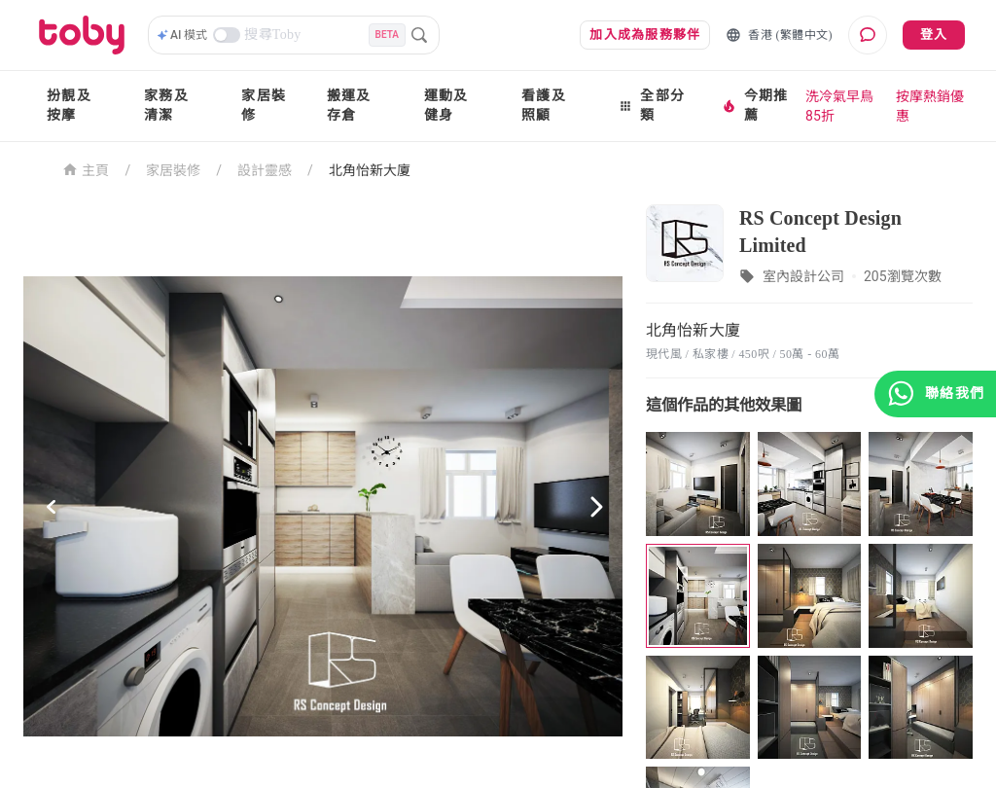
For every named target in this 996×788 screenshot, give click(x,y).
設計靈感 (264, 170)
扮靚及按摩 (69, 106)
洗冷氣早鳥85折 (839, 106)
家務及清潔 (166, 106)
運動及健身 (446, 106)
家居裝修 (263, 106)
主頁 (86, 169)
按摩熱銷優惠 (930, 106)
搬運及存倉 (349, 106)
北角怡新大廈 (369, 170)
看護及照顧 (543, 106)
